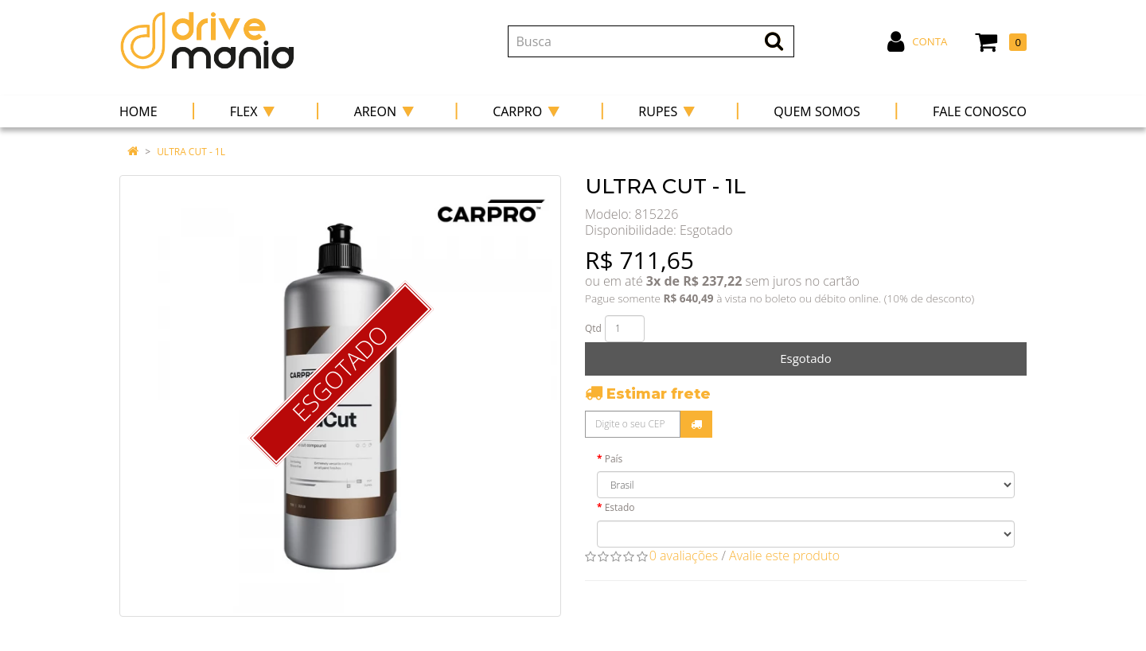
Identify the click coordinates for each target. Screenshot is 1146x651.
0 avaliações (684, 555)
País (614, 459)
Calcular (696, 424)
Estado (620, 507)
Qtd (593, 328)
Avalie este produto (784, 555)
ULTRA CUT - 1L (191, 151)
